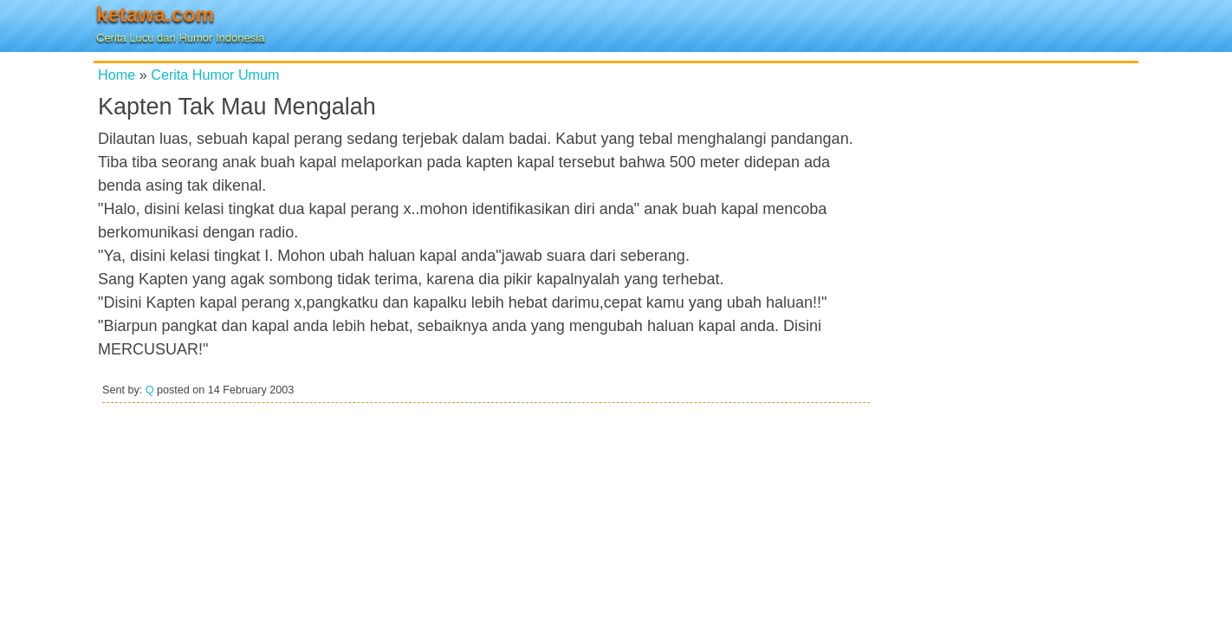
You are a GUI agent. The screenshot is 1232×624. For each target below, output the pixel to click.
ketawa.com (155, 14)
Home (116, 74)
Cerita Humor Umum (215, 74)
